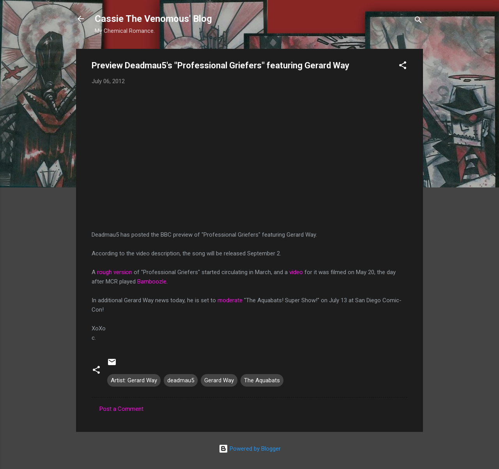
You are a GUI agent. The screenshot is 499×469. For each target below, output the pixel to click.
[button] (402, 67)
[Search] (418, 21)
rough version (114, 272)
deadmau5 (180, 380)
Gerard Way (219, 380)
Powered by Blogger (250, 448)
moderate (230, 300)
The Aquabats (262, 380)
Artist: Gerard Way (134, 380)
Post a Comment (121, 408)
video (296, 272)
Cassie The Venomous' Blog (153, 18)
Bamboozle (151, 281)
